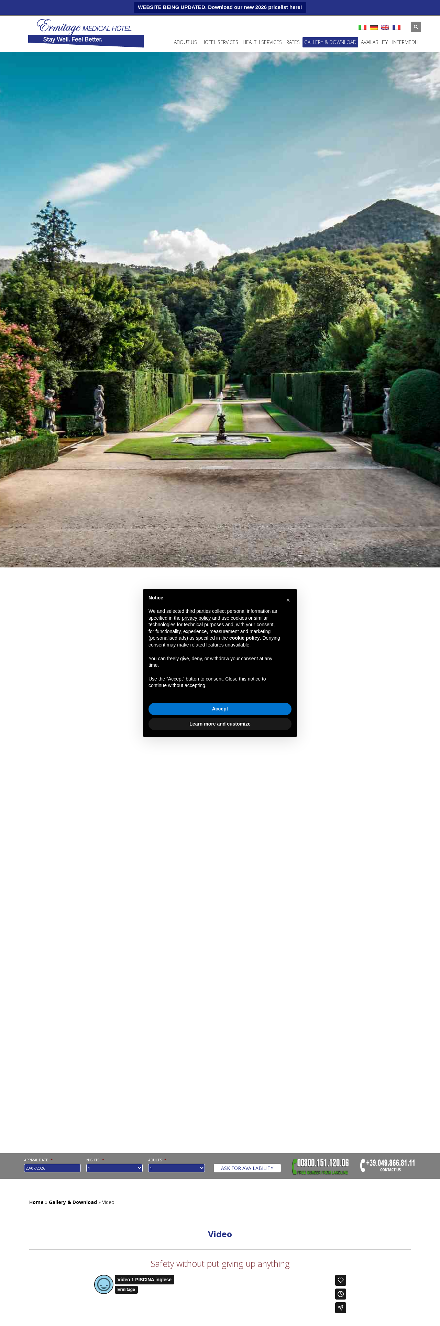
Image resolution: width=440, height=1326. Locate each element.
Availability (374, 42)
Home (36, 1202)
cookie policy (244, 638)
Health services (262, 42)
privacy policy (196, 618)
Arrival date (38, 1160)
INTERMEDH (405, 42)
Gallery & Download (330, 42)
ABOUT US (185, 42)
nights (95, 1160)
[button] (288, 600)
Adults (157, 1160)
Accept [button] (220, 708)
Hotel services (219, 42)
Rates (293, 42)
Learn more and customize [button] (219, 724)
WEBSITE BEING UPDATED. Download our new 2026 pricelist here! (220, 7)
